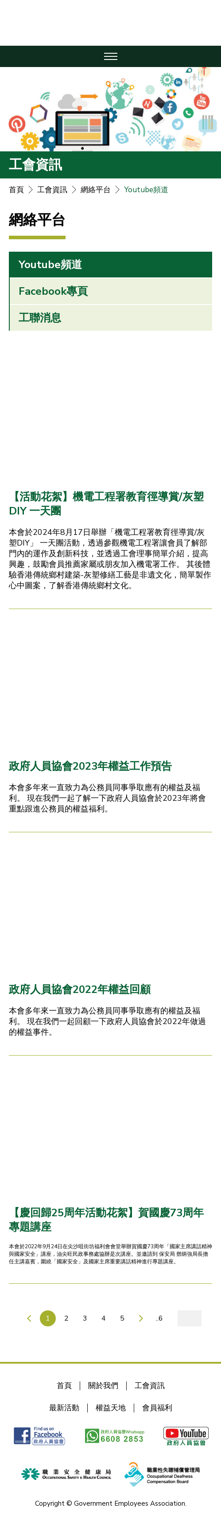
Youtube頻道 (146, 190)
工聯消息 (40, 318)
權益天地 (111, 1408)
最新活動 (64, 1408)
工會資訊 (52, 190)
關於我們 (103, 1385)
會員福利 (157, 1408)
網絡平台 (96, 190)
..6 (159, 1318)
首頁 (16, 190)
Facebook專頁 (53, 291)
